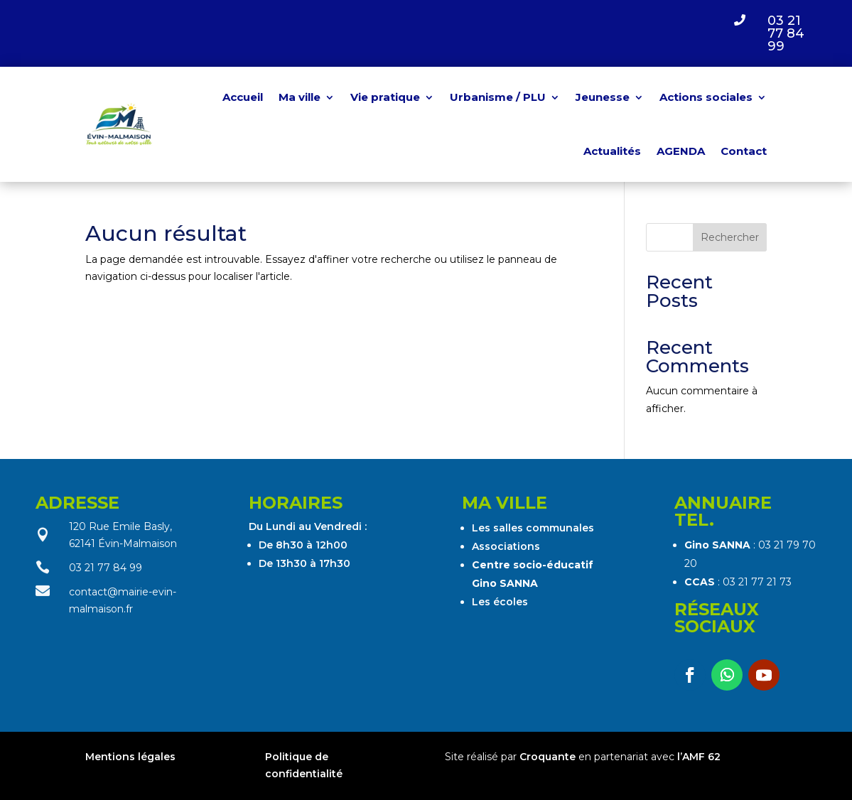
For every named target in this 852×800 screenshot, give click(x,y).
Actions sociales (706, 97)
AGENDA (681, 151)
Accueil (242, 97)
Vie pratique (385, 97)
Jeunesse (603, 97)
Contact (744, 151)
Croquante (547, 756)
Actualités (612, 151)
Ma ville (299, 97)
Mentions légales (131, 756)
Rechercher (730, 237)
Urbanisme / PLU (498, 97)
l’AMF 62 (699, 756)
